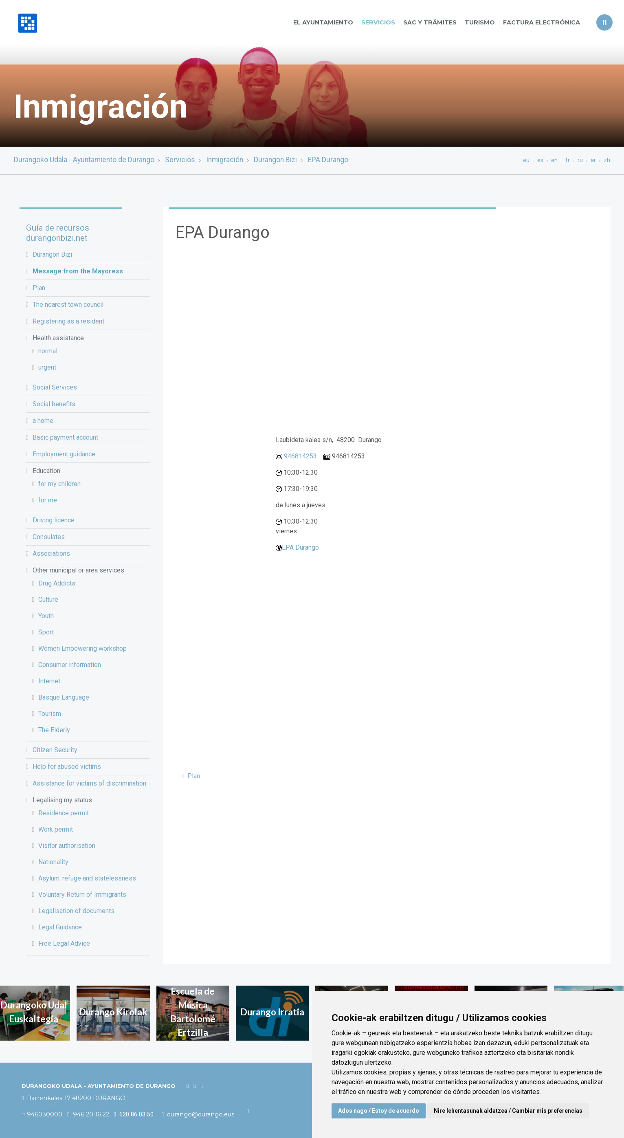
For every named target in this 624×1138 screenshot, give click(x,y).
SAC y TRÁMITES (430, 22)
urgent (47, 367)
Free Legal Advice (64, 943)
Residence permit (63, 813)
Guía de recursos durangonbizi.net (57, 233)
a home (43, 421)
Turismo (480, 22)
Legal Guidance (60, 927)
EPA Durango (328, 160)
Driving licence (54, 520)
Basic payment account (65, 437)
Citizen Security (55, 750)
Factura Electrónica (541, 22)
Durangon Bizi (275, 160)
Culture (48, 599)
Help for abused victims (67, 766)
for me (47, 500)
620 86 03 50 (134, 1114)
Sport (46, 632)
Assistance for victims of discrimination (89, 783)
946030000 (42, 1114)
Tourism (49, 714)
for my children (59, 484)
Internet (49, 681)
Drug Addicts (56, 583)
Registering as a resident (68, 321)
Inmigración (224, 160)
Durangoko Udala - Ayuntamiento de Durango (84, 160)
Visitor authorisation (66, 846)
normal (47, 351)
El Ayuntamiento (323, 22)
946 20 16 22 (88, 1114)
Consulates (49, 537)
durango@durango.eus (199, 1114)
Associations (51, 553)
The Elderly (54, 730)
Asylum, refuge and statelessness (87, 878)
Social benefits (54, 404)
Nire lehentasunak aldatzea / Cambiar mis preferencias (508, 1110)
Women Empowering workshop (82, 648)
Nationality (53, 862)
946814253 (300, 456)
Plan (39, 288)
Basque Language (63, 697)
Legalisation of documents (76, 911)
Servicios (378, 22)
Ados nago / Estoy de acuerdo (378, 1110)
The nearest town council (68, 304)
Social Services (55, 387)
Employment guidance (64, 454)
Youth (46, 616)
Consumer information (69, 665)
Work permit (55, 829)
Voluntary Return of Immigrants (82, 894)
